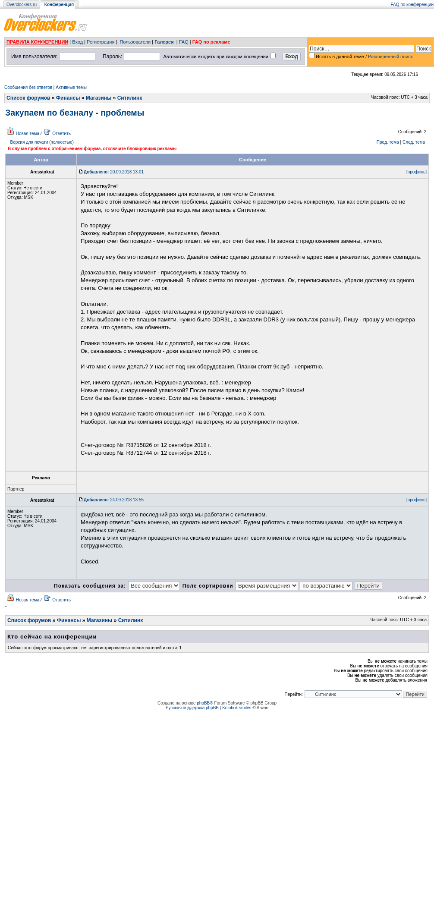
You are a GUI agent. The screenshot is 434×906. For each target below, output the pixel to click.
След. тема (414, 142)
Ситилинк (129, 98)
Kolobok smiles (236, 707)
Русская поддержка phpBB (192, 707)
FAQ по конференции (412, 4)
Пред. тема (388, 142)
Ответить (61, 133)
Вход (77, 41)
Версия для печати (29, 142)
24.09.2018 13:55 (114, 499)
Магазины (98, 98)
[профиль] (416, 172)
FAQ (184, 41)
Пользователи (135, 41)
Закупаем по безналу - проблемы (74, 112)
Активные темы (71, 87)
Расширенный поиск (390, 56)
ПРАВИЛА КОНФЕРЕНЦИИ (37, 41)
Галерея (163, 41)
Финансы (68, 98)
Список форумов (28, 98)
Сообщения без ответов (28, 87)
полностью (61, 142)
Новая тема (27, 133)
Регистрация (100, 41)
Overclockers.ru (21, 4)
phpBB (203, 703)
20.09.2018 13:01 (114, 172)
